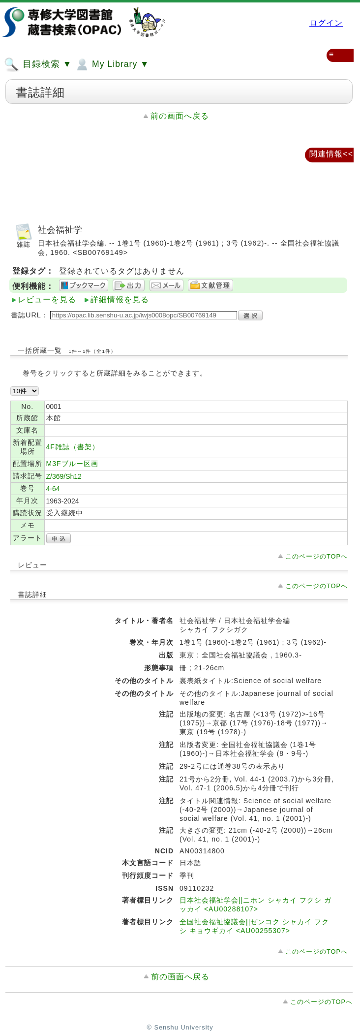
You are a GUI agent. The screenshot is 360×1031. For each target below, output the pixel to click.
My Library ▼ (111, 64)
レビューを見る (47, 299)
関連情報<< (331, 154)
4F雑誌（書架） (72, 447)
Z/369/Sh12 (64, 476)
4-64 (53, 489)
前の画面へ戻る (179, 116)
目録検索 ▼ (38, 64)
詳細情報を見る (119, 299)
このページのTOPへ (316, 556)
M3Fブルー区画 (72, 464)
